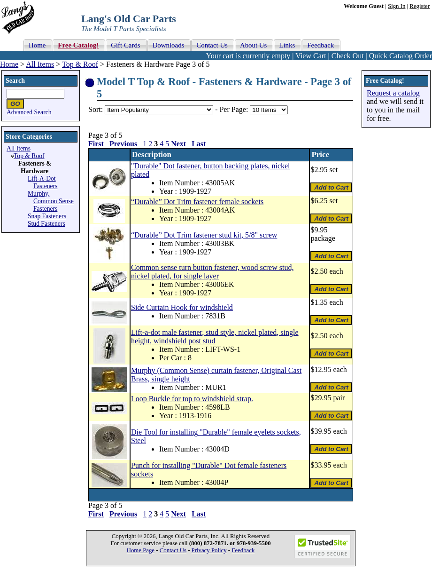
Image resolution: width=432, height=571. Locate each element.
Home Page (140, 550)
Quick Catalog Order (400, 56)
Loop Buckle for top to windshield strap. (192, 399)
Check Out (348, 56)
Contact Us (173, 550)
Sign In (396, 6)
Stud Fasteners (46, 223)
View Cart (310, 56)
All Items (40, 64)
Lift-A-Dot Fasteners (42, 182)
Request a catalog (393, 93)
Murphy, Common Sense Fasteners (51, 201)
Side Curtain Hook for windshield (182, 307)
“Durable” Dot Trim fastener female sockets (197, 202)
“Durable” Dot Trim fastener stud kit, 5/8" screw (204, 235)
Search (15, 80)
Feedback (243, 550)
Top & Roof (80, 64)
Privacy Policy (209, 550)
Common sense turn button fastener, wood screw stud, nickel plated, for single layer (212, 271)
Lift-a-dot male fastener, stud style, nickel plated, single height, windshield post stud (215, 336)
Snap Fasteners (47, 216)
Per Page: (234, 109)
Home (9, 64)
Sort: (95, 109)
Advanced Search (29, 112)
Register (419, 6)
